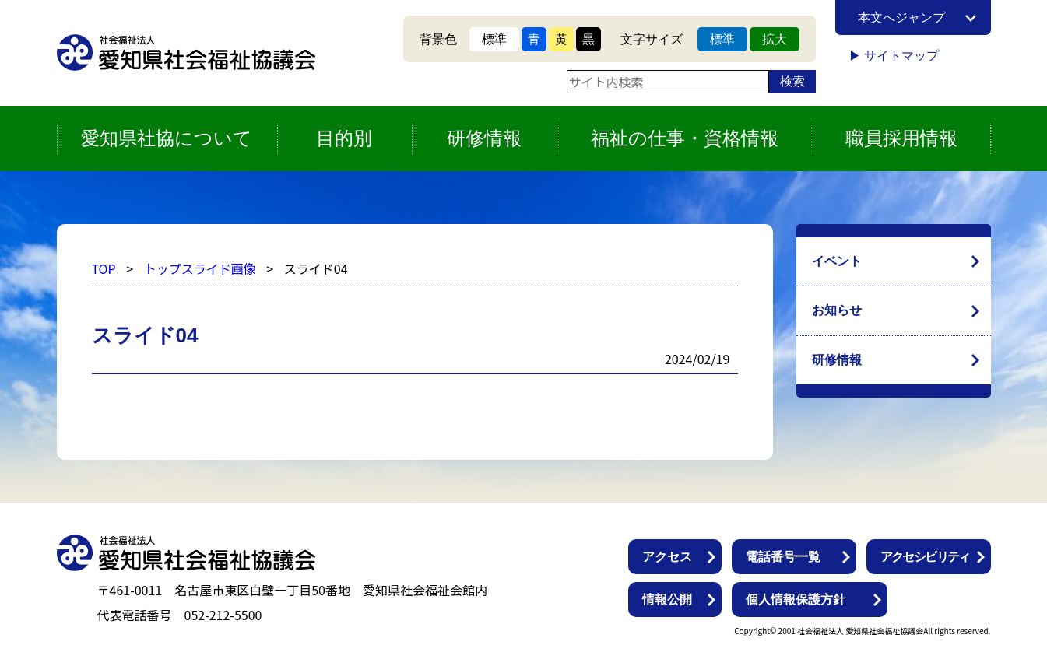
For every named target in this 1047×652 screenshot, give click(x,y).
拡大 (774, 39)
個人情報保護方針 (795, 599)
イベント (837, 261)
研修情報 (837, 359)
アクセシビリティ (925, 556)
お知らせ (837, 310)
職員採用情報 (901, 138)
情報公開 (667, 599)
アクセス (667, 556)
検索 (792, 81)
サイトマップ (901, 55)
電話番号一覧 (783, 556)
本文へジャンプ (901, 17)
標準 (494, 39)
